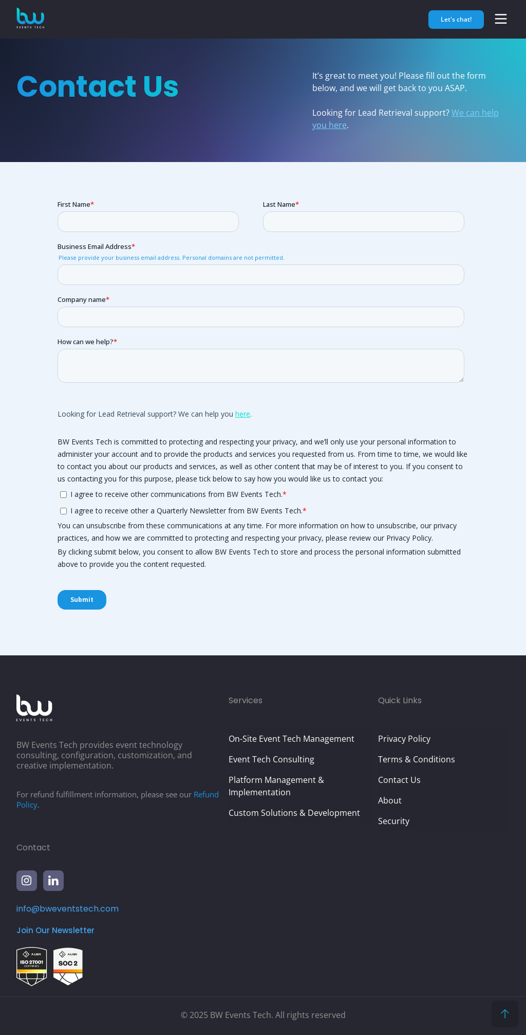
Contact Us (399, 780)
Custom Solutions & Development (294, 812)
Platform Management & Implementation (276, 786)
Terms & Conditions (416, 759)
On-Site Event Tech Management (291, 738)
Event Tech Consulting (271, 759)
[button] (501, 19)
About (390, 800)
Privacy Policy (404, 738)
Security (393, 821)
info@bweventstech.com (67, 909)
